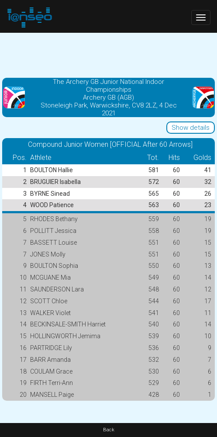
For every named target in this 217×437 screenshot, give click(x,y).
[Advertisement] (108, 54)
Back (108, 430)
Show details (191, 128)
